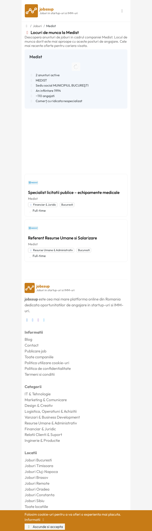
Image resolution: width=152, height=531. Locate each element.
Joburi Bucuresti (38, 460)
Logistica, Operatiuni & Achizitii (51, 411)
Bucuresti (67, 204)
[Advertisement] (76, 139)
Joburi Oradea (37, 489)
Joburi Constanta (39, 494)
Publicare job (35, 351)
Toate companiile (39, 356)
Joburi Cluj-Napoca (41, 471)
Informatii (35, 519)
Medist (33, 199)
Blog (28, 339)
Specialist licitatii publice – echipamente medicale (74, 192)
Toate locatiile (36, 506)
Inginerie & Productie (42, 440)
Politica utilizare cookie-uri (47, 362)
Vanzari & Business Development (52, 417)
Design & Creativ (39, 405)
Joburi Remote (37, 483)
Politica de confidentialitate (48, 368)
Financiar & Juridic (42, 204)
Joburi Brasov (36, 477)
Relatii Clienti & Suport (43, 434)
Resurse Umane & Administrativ (51, 250)
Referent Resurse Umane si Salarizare (62, 237)
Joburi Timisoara (39, 465)
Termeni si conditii (40, 374)
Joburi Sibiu (34, 500)
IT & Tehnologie (38, 393)
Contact (32, 345)
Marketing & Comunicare (46, 399)
